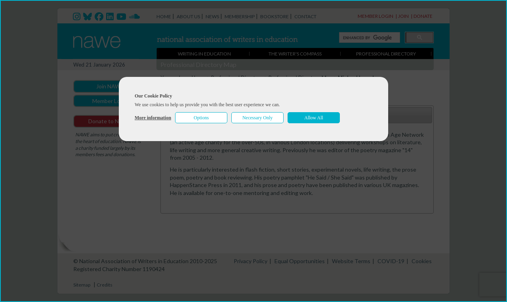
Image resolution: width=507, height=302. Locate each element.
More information (153, 117)
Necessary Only (257, 117)
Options (201, 117)
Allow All (313, 117)
